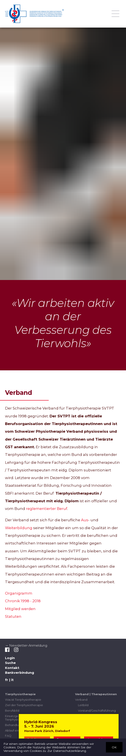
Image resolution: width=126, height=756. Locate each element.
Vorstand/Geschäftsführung (97, 710)
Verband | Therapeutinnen (96, 694)
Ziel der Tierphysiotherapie (24, 705)
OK (114, 747)
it (12, 680)
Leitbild (83, 705)
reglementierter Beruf (46, 509)
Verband (81, 700)
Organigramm (19, 593)
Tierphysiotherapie (20, 694)
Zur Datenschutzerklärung (66, 750)
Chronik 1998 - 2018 (23, 601)
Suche (10, 663)
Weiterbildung (18, 528)
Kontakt (12, 668)
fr (6, 680)
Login (10, 658)
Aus (84, 520)
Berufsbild (12, 710)
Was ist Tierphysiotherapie (23, 700)
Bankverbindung (19, 673)
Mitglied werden (20, 609)
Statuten (13, 616)
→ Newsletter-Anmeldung (26, 646)
